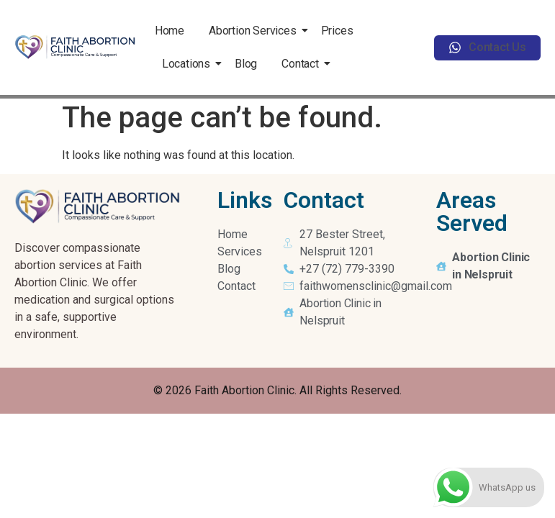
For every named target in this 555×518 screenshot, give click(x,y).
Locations (188, 64)
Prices (337, 30)
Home (169, 30)
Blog (246, 64)
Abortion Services (255, 30)
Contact (302, 64)
